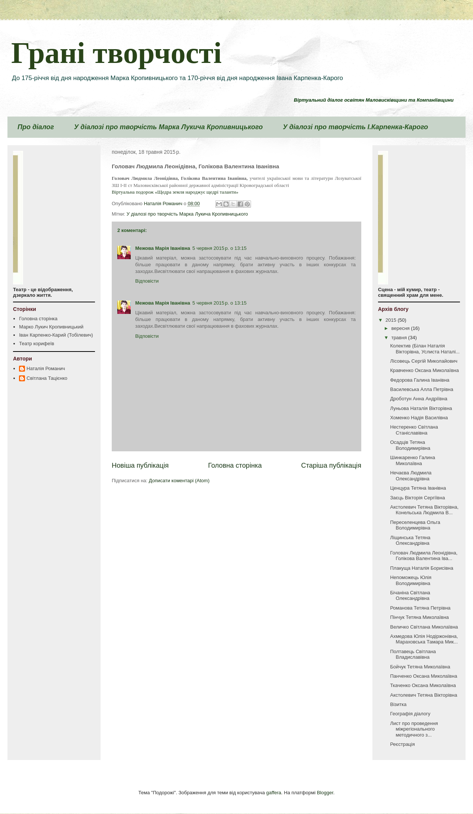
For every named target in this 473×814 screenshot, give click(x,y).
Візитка (398, 704)
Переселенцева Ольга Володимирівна (415, 525)
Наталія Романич (45, 368)
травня (399, 337)
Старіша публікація (331, 465)
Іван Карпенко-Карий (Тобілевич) (56, 335)
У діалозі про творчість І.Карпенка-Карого (355, 127)
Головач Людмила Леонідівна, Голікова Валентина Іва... (423, 556)
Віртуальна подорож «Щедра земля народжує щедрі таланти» (175, 192)
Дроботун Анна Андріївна (418, 398)
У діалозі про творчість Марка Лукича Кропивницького (168, 127)
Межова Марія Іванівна (162, 248)
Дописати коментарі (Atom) (179, 480)
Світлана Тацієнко (46, 378)
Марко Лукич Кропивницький (51, 327)
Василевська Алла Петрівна (421, 389)
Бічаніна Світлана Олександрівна (410, 595)
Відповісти (147, 281)
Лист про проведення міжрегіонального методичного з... (414, 729)
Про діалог (36, 127)
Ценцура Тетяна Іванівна (418, 488)
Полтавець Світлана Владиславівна (413, 654)
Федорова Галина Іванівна (419, 380)
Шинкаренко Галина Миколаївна (412, 460)
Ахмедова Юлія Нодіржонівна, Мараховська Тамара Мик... (424, 639)
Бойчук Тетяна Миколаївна (420, 667)
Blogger (325, 792)
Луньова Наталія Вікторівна (421, 408)
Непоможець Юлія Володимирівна (410, 580)
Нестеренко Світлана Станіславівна (414, 430)
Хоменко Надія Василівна (419, 417)
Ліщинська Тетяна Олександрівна (410, 540)
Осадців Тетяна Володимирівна (410, 445)
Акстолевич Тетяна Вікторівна (423, 695)
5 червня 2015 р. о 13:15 (220, 248)
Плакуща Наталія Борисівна (421, 568)
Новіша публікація (140, 465)
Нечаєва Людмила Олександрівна (410, 475)
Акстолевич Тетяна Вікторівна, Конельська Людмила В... (424, 510)
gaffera (273, 792)
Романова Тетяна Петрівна (420, 608)
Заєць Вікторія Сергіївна (417, 497)
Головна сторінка (235, 465)
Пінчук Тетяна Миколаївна (419, 617)
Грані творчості (116, 52)
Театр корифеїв (36, 343)
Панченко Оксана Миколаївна (423, 676)
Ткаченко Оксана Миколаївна (422, 685)
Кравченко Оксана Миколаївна (424, 370)
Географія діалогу (410, 713)
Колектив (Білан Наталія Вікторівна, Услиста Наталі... (425, 348)
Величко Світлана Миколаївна (424, 627)
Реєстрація (402, 744)
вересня (401, 328)
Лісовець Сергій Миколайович (423, 361)
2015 (391, 320)
